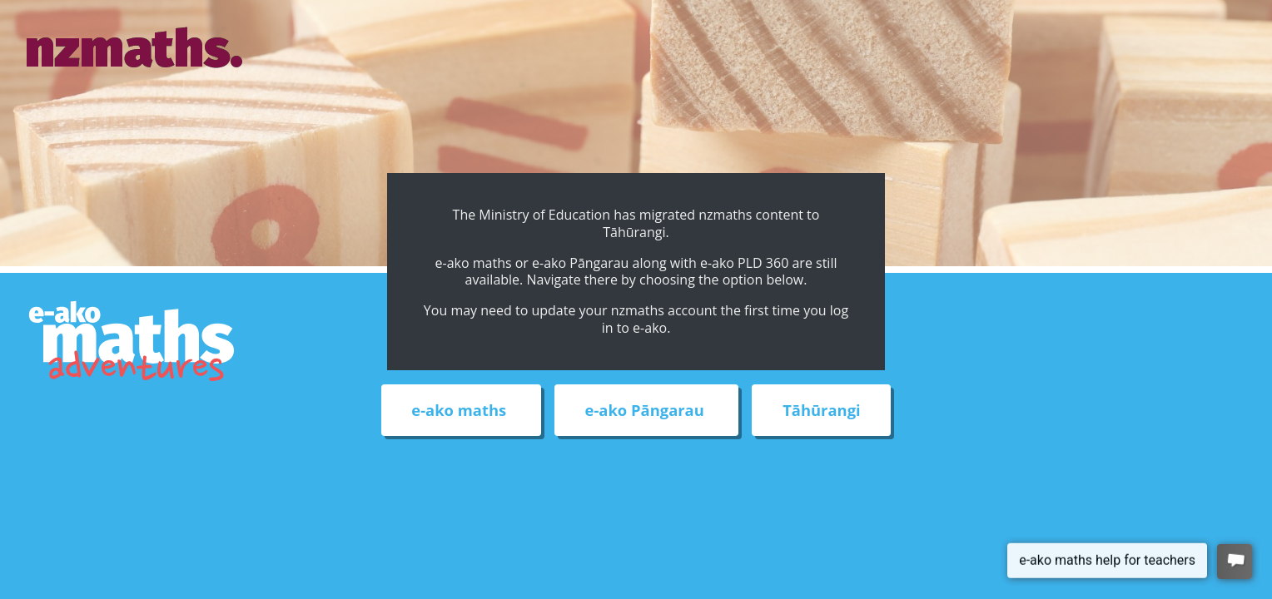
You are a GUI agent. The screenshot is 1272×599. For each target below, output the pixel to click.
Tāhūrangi (821, 410)
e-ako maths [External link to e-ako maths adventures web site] (460, 410)
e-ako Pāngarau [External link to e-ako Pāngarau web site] (646, 410)
